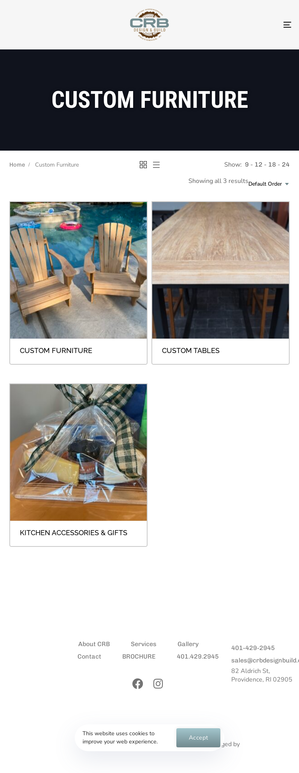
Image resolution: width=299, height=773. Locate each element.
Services (144, 644)
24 (286, 164)
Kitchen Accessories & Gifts (73, 533)
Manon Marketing (268, 744)
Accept (198, 737)
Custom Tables (191, 350)
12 (258, 164)
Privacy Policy (19, 744)
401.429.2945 (198, 656)
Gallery (188, 644)
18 (272, 164)
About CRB (94, 644)
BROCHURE (139, 656)
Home (17, 164)
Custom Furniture (56, 350)
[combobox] (269, 184)
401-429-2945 (253, 648)
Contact (89, 656)
